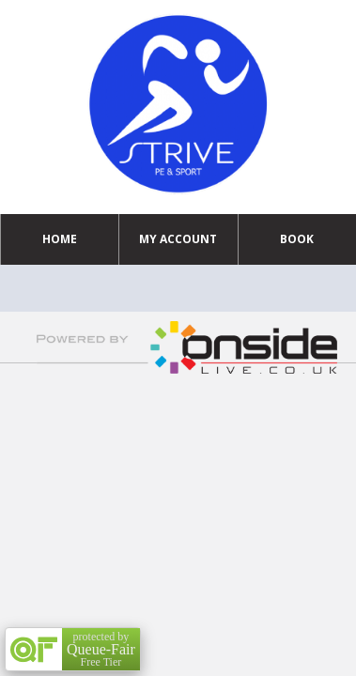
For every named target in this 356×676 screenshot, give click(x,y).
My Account (178, 239)
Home (59, 239)
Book (297, 239)
